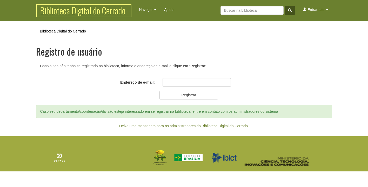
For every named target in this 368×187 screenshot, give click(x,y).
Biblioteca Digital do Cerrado (63, 31)
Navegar (148, 10)
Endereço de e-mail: (137, 82)
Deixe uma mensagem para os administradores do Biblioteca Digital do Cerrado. (184, 126)
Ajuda (168, 10)
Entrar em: (315, 9)
